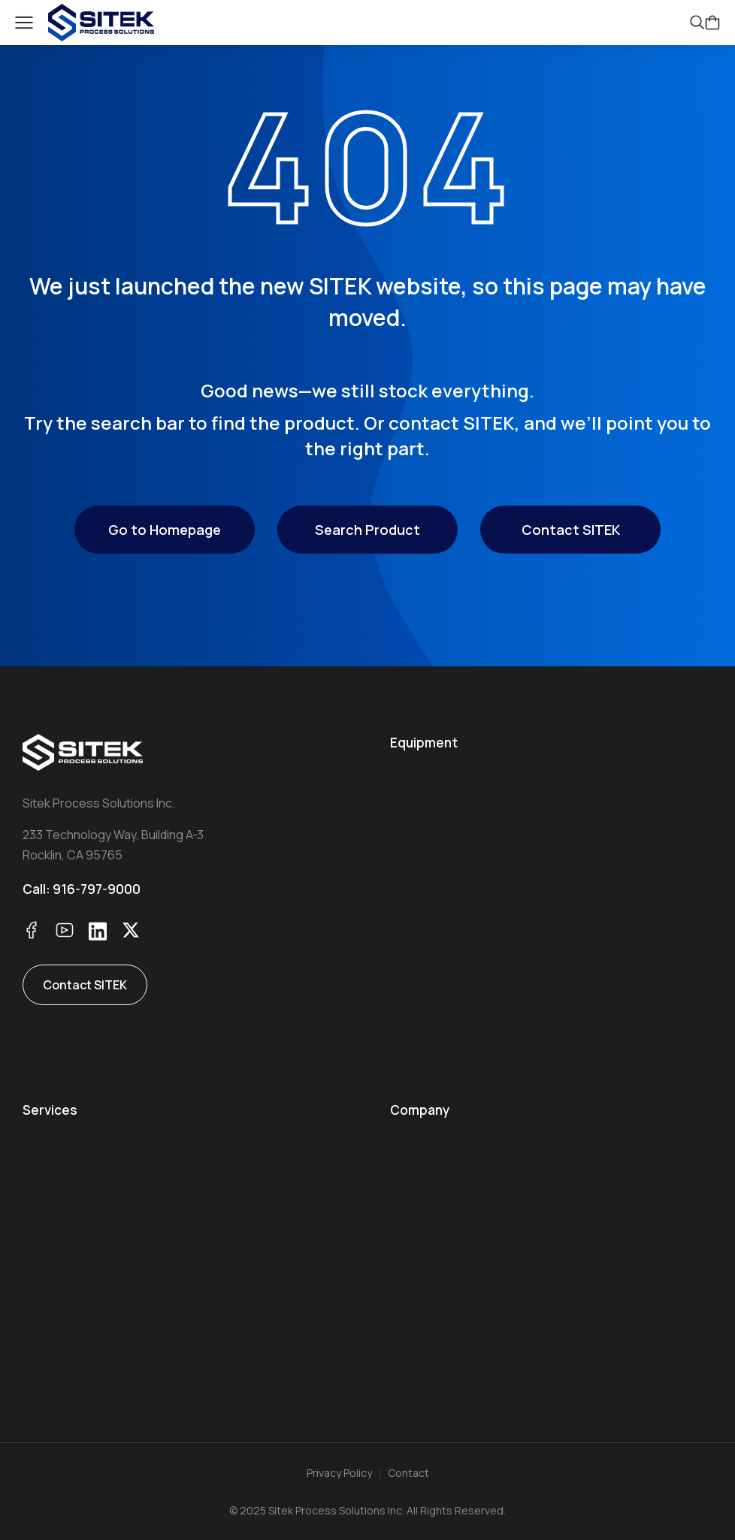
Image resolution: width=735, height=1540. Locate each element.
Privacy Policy (339, 1473)
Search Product (367, 530)
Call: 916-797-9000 (82, 889)
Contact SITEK (571, 530)
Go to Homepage (164, 530)
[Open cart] (712, 22)
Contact (408, 1473)
